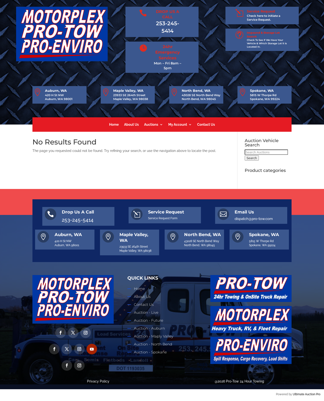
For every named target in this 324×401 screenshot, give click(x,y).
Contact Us (206, 124)
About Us (131, 124)
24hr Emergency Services (167, 52)
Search (252, 158)
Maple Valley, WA (128, 90)
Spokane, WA (262, 90)
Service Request (261, 11)
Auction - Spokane (150, 352)
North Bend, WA (196, 90)
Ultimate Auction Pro (306, 394)
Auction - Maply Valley (153, 336)
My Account (177, 124)
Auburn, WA (56, 90)
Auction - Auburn (149, 328)
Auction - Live (146, 312)
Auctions (151, 124)
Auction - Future (148, 320)
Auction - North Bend (153, 344)
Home (114, 124)
